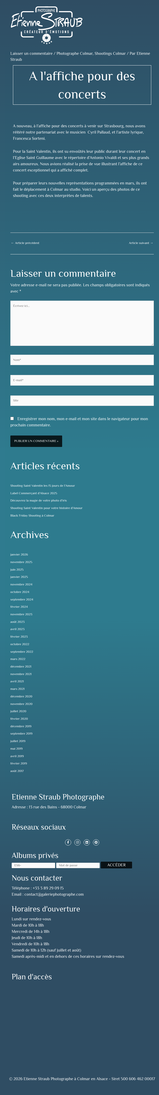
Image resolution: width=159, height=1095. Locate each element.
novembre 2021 (21, 674)
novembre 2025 (21, 562)
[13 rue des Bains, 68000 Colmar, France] (82, 1020)
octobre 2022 (19, 644)
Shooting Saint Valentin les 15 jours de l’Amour (42, 485)
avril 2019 (17, 756)
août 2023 (17, 622)
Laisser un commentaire (31, 53)
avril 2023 (17, 629)
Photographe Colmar (74, 53)
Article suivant (141, 243)
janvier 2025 (19, 577)
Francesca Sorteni (29, 138)
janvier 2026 (19, 554)
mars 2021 (17, 689)
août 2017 (17, 771)
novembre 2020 (21, 704)
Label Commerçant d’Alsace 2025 (33, 493)
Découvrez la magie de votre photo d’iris (38, 500)
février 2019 (18, 763)
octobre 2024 (19, 592)
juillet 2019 (17, 741)
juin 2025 (17, 569)
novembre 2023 (21, 614)
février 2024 (19, 607)
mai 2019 (16, 748)
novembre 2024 (21, 584)
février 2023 (19, 636)
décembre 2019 (20, 726)
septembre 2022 (21, 652)
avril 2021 (17, 681)
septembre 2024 (21, 599)
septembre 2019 (21, 733)
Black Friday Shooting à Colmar (32, 515)
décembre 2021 (20, 666)
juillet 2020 (18, 711)
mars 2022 (17, 659)
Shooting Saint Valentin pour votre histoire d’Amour (46, 508)
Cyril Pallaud (99, 132)
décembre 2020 (21, 696)
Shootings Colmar (110, 53)
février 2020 (19, 719)
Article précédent (25, 243)
